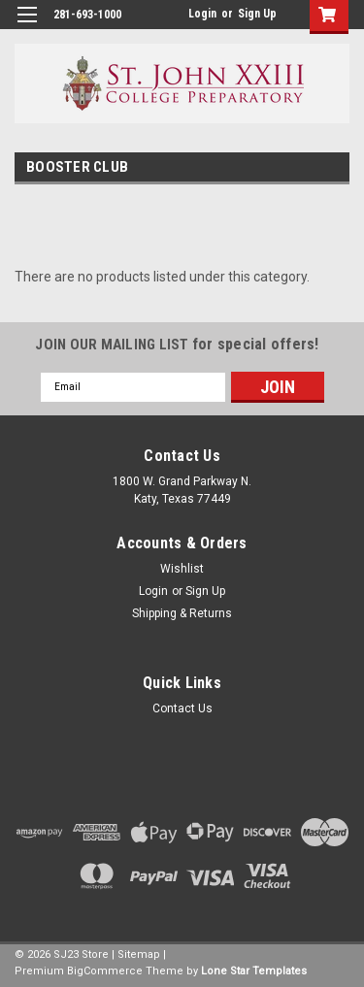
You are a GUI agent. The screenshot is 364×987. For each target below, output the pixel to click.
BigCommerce (105, 971)
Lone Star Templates (254, 971)
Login (202, 13)
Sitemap (138, 954)
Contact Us (182, 708)
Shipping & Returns (182, 613)
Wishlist (182, 569)
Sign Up (257, 13)
